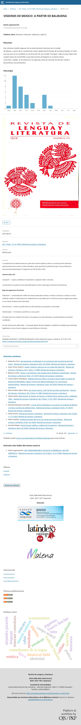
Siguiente (71, 433)
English (6, 471)
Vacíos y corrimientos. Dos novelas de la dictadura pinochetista (45, 373)
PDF (7, 222)
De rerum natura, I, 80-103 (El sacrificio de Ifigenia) (49, 390)
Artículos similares (12, 356)
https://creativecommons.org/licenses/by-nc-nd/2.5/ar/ (48, 693)
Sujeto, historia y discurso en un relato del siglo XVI (44, 367)
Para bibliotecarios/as (10, 581)
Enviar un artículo (12, 485)
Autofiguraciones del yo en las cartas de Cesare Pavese (41, 419)
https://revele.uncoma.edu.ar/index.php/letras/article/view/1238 (25, 341)
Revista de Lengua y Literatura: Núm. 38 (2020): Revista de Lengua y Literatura (44, 364)
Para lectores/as (9, 574)
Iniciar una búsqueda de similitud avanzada (33, 438)
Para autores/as (8, 578)
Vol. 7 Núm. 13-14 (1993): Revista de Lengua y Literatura (38, 9)
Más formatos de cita (11, 346)
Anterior (9, 433)
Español (6, 475)
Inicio (5, 9)
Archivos (13, 9)
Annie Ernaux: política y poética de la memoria (39, 425)
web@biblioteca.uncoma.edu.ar (40, 700)
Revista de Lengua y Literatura (17, 2)
